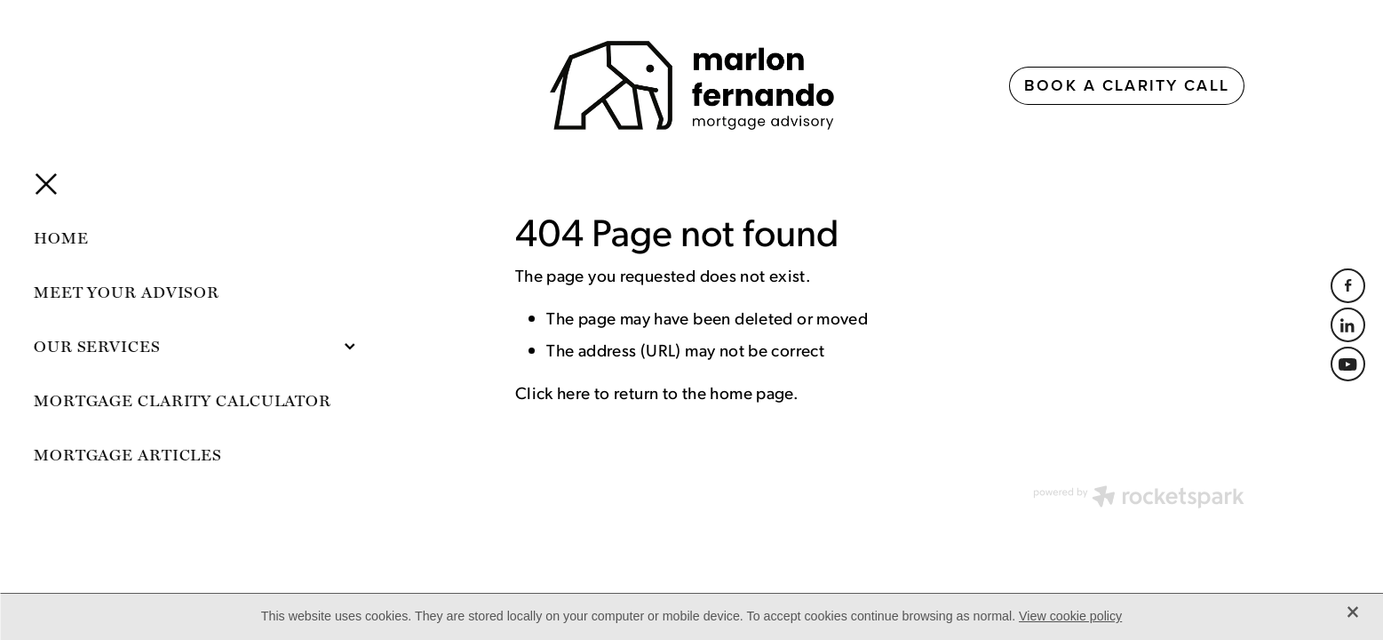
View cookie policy (1070, 616)
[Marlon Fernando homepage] (691, 85)
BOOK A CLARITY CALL (1126, 85)
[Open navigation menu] (277, 85)
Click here (553, 392)
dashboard (277, 492)
